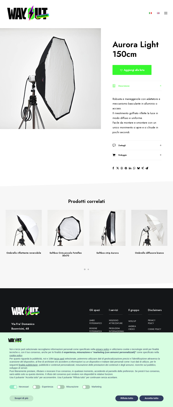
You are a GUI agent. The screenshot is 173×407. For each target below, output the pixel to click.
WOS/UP (132, 321)
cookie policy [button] (15, 355)
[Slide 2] (88, 269)
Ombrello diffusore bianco (149, 252)
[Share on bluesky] (138, 168)
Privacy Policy (151, 322)
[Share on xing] (142, 168)
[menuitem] (151, 14)
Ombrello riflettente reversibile (23, 252)
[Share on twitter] (117, 168)
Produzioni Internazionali (116, 330)
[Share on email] (147, 168)
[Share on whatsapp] (134, 168)
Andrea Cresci (132, 328)
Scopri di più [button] (21, 398)
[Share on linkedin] (130, 168)
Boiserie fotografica (95, 330)
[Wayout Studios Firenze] (28, 14)
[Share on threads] (122, 168)
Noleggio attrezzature (116, 322)
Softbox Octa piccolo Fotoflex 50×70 (66, 254)
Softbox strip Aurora (107, 252)
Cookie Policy (154, 329)
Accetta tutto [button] (151, 398)
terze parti (59, 358)
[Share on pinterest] (126, 168)
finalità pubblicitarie (28, 365)
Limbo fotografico (95, 322)
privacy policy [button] (102, 349)
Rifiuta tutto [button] (127, 398)
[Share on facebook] (113, 168)
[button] (131, 70)
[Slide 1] (84, 269)
